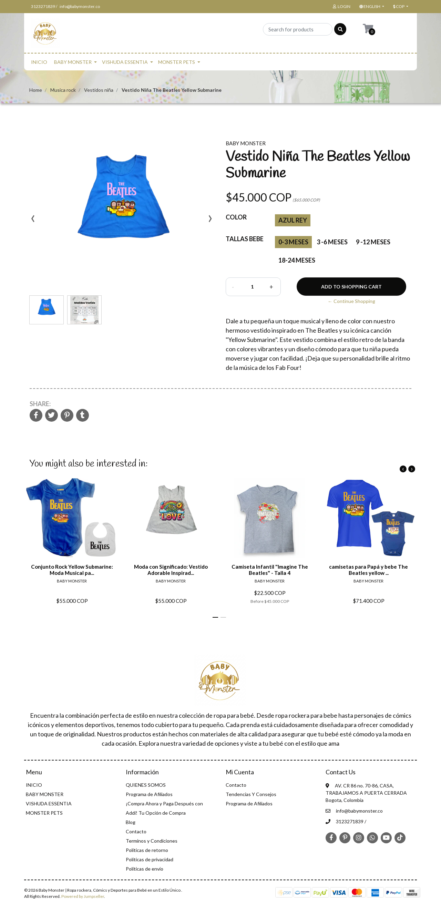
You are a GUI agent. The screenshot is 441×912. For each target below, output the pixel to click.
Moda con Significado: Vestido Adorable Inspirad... (171, 569)
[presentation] (32, 220)
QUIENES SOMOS (146, 785)
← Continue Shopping (351, 301)
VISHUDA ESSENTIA (125, 62)
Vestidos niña (98, 90)
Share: (40, 404)
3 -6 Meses (332, 242)
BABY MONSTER (73, 62)
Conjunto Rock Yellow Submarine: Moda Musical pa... (72, 569)
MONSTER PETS (176, 62)
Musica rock (63, 90)
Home (35, 90)
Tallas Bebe (245, 239)
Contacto (136, 831)
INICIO (39, 62)
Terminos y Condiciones (151, 841)
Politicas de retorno (147, 850)
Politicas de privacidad (149, 859)
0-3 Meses (293, 242)
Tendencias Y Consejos (251, 794)
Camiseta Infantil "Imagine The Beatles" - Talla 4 (270, 569)
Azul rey (292, 220)
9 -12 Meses (373, 242)
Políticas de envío (144, 869)
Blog (130, 822)
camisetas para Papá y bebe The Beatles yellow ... (368, 569)
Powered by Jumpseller (82, 896)
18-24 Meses (296, 260)
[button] (371, 6)
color (236, 217)
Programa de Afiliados (149, 794)
